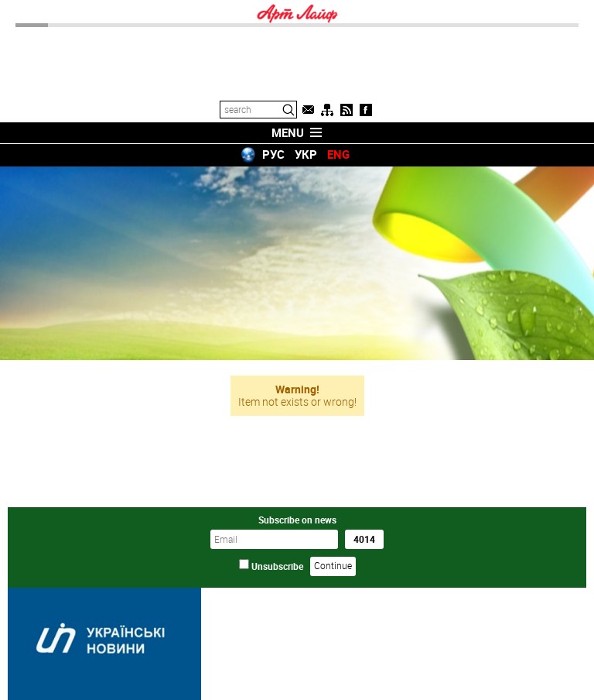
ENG (338, 154)
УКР (306, 154)
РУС (273, 154)
